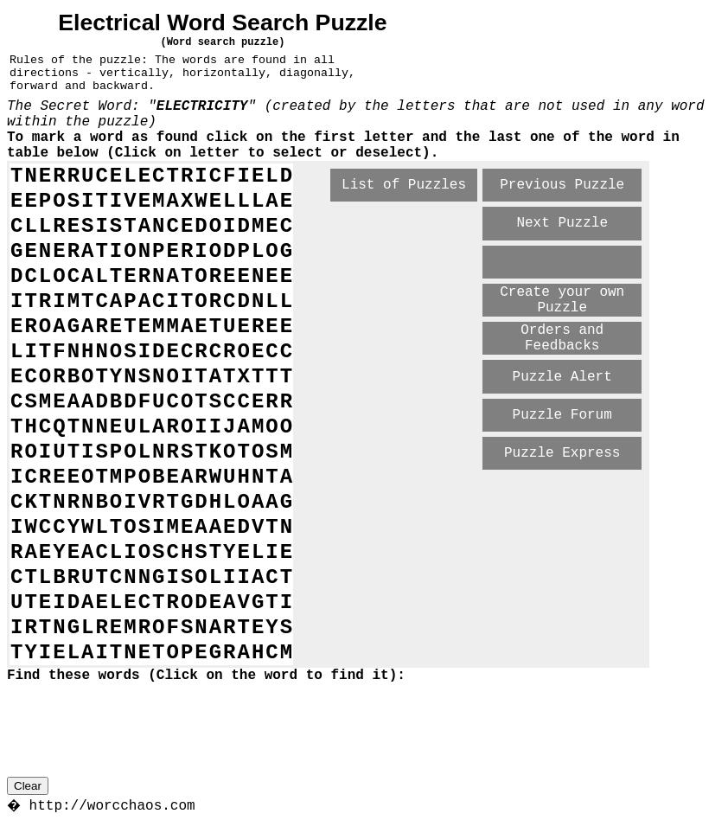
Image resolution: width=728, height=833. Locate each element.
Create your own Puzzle (562, 300)
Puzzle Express (562, 453)
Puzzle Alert (562, 377)
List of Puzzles (404, 185)
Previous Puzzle (562, 185)
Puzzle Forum (562, 415)
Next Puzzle (562, 223)
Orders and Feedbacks (561, 338)
